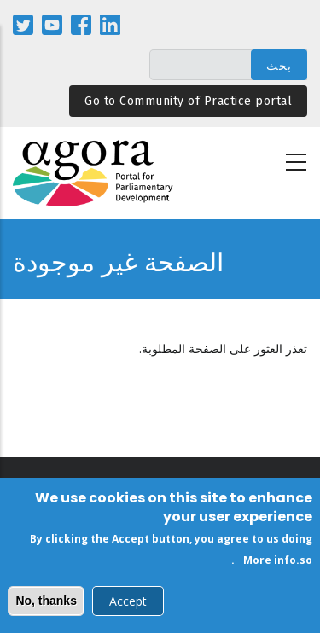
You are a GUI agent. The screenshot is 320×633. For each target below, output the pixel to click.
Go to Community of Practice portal (188, 101)
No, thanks (46, 604)
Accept (128, 604)
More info (269, 563)
